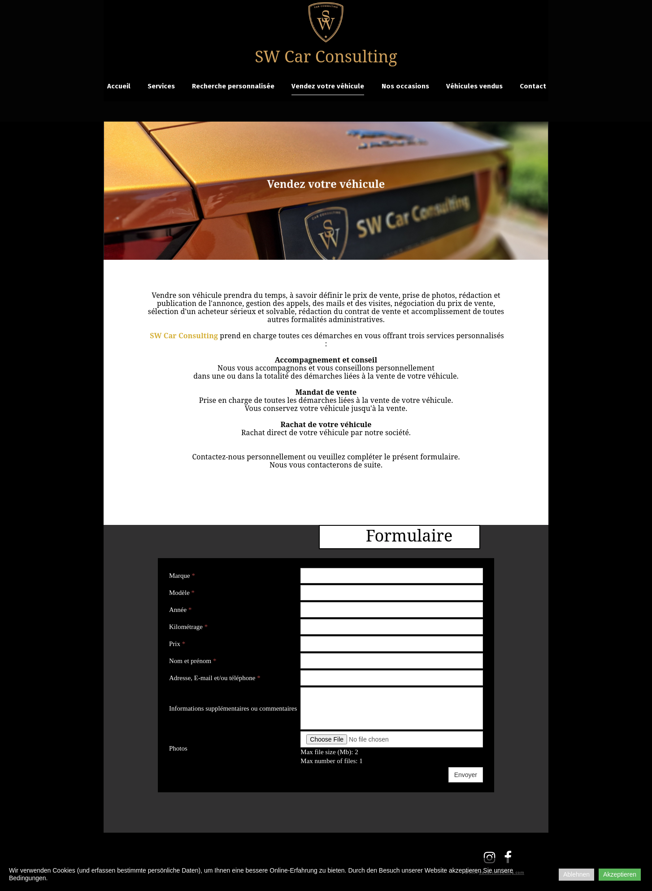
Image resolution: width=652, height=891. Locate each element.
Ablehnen (576, 874)
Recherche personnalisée (233, 86)
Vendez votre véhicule (327, 86)
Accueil (118, 86)
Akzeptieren (619, 874)
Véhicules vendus (474, 86)
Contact (533, 86)
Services (161, 86)
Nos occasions (405, 86)
